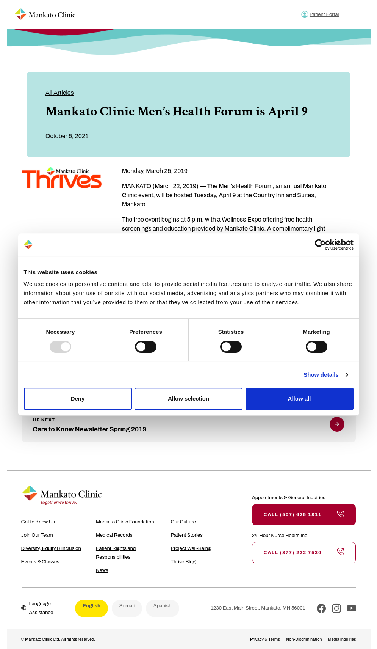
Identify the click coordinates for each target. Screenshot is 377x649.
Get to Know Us (38, 522)
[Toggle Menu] (355, 14)
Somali (127, 605)
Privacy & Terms (265, 639)
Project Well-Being (191, 548)
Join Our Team (37, 535)
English (91, 605)
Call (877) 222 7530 (304, 553)
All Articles (59, 93)
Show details (321, 374)
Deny (78, 398)
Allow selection (188, 398)
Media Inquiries (342, 639)
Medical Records (114, 535)
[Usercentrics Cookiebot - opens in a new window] (320, 244)
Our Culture (183, 522)
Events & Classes (40, 561)
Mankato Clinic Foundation (125, 522)
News (102, 570)
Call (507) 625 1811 (304, 515)
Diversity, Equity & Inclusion (51, 548)
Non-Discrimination (304, 639)
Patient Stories (186, 535)
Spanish (162, 605)
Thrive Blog (183, 561)
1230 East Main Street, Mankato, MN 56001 (258, 608)
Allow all (299, 398)
